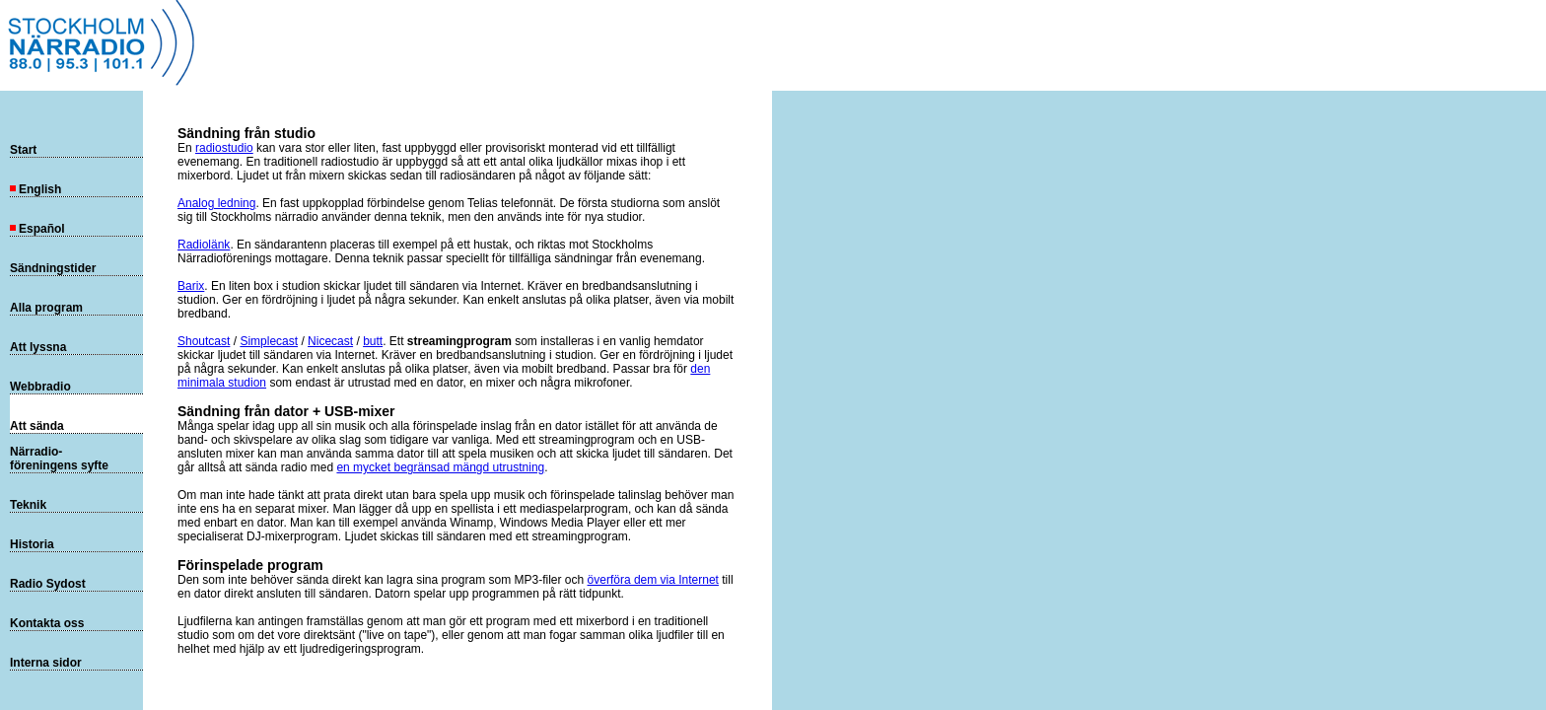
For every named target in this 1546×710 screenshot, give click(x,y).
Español (37, 229)
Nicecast (330, 341)
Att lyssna (38, 347)
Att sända (37, 426)
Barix (190, 286)
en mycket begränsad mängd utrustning (440, 467)
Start (23, 150)
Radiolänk (203, 244)
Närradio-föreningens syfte (59, 458)
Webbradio (40, 386)
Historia (32, 544)
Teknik (28, 505)
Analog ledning (216, 203)
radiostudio (224, 148)
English (35, 189)
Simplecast (269, 341)
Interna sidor (46, 663)
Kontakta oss (47, 623)
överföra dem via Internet (653, 580)
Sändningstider (53, 268)
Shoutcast (203, 341)
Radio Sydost (48, 584)
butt (373, 341)
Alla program (46, 308)
